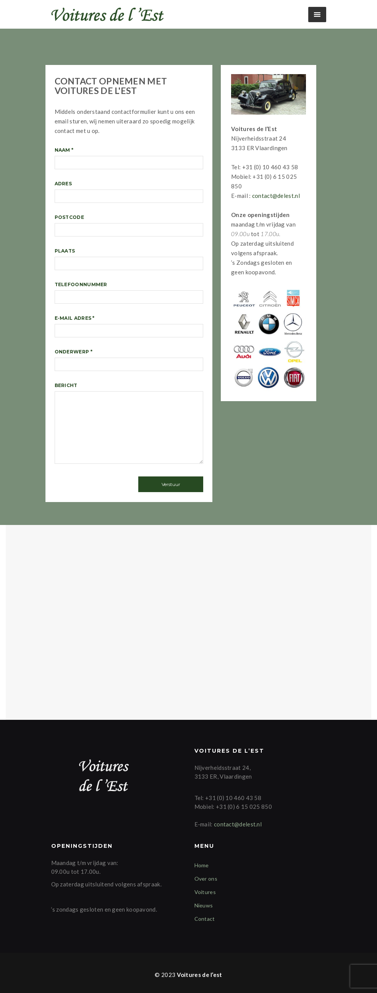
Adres (129, 192)
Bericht (129, 424)
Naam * (129, 158)
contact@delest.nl (276, 195)
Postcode (129, 225)
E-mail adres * (129, 326)
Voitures (205, 892)
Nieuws (203, 905)
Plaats (129, 259)
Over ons (205, 878)
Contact (204, 918)
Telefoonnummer (129, 293)
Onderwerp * (129, 360)
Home (201, 865)
